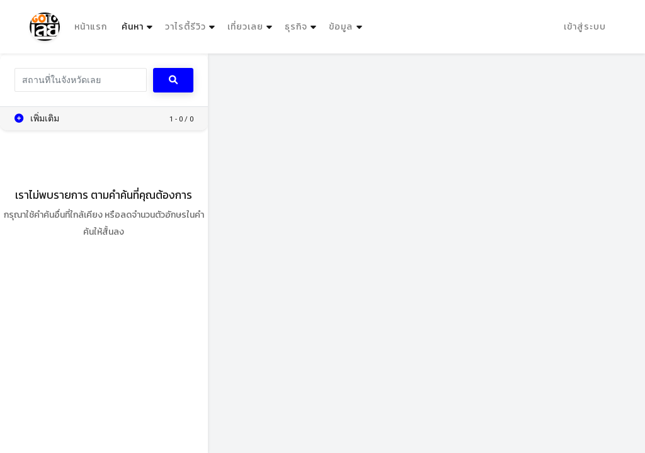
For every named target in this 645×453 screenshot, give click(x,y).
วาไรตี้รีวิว (185, 26)
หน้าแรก (90, 26)
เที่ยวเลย (245, 26)
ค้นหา (139, 23)
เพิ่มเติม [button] (37, 118)
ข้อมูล (341, 26)
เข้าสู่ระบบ (585, 26)
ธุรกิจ (296, 26)
